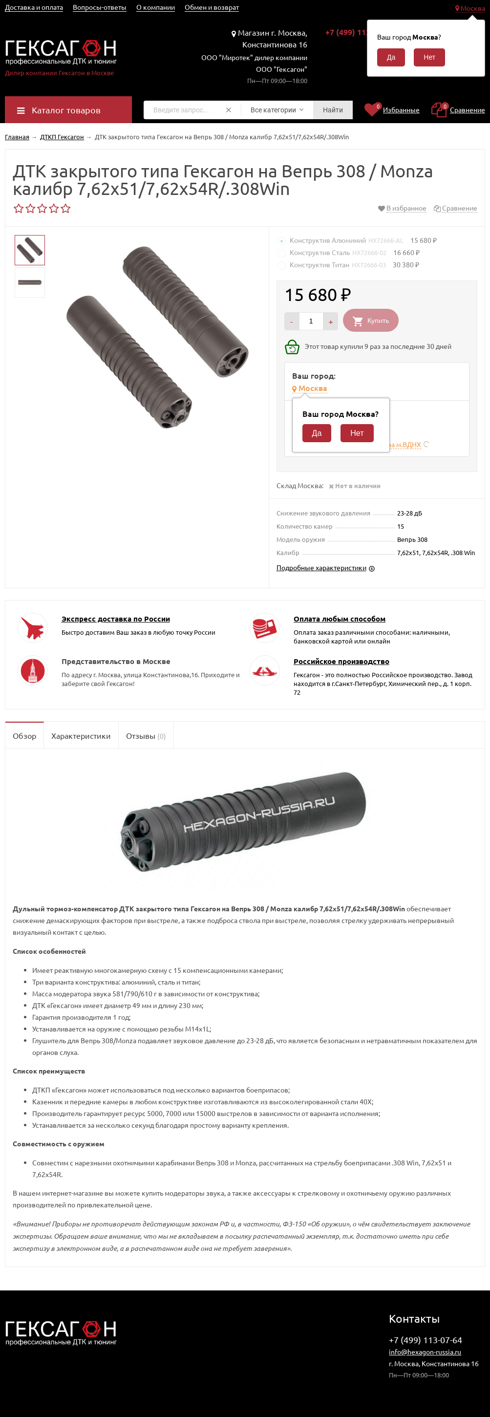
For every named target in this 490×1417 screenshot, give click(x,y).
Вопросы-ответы (100, 6)
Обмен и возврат (212, 6)
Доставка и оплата (34, 6)
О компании (155, 6)
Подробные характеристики (321, 567)
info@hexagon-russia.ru (425, 1351)
